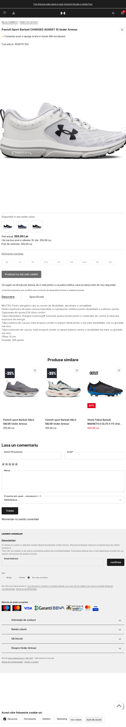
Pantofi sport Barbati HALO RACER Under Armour (18, 420)
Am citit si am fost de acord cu (57, 586)
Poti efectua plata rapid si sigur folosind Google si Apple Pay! (63, 4)
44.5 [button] (84, 261)
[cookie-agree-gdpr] (94, 719)
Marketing (62, 719)
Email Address (11, 557)
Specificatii (36, 295)
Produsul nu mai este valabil (21, 273)
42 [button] (33, 261)
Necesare (12, 719)
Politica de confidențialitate (26, 588)
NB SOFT (29, 657)
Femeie (22, 576)
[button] (122, 37)
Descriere (8, 295)
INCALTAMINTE (10, 22)
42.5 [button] (46, 261)
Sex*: (4, 572)
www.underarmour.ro (16, 657)
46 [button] (110, 261)
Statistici (46, 719)
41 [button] (20, 261)
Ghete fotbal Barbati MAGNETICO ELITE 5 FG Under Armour (104, 421)
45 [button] (97, 261)
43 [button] (58, 261)
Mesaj (7, 469)
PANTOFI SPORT (29, 22)
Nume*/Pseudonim (13, 451)
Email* (70, 451)
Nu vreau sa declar (40, 576)
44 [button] (71, 261)
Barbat (9, 576)
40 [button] (7, 261)
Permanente (30, 719)
